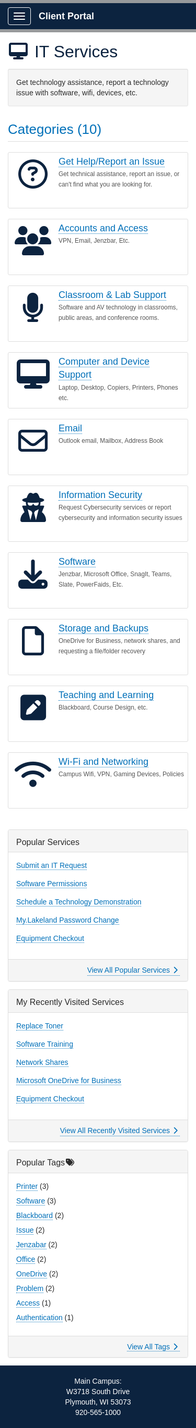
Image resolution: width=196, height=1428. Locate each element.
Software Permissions (51, 883)
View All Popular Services (132, 970)
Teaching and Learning (106, 695)
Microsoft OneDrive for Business (68, 1080)
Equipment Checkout (50, 938)
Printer (27, 1186)
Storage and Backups (103, 628)
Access (28, 1303)
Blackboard (34, 1215)
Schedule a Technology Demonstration (78, 902)
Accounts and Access (103, 228)
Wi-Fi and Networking (103, 761)
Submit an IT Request (51, 865)
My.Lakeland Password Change (67, 920)
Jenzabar (31, 1244)
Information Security (100, 495)
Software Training (44, 1044)
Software (77, 561)
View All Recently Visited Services (119, 1130)
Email (70, 428)
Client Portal (66, 16)
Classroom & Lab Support (112, 295)
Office (25, 1259)
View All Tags (152, 1347)
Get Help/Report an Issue (112, 161)
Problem (29, 1288)
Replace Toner (39, 1026)
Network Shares (42, 1062)
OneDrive (31, 1274)
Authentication (39, 1317)
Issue (24, 1230)
